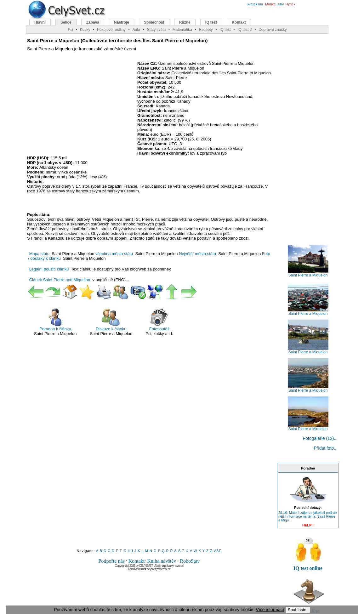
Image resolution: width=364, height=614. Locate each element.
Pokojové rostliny (111, 29)
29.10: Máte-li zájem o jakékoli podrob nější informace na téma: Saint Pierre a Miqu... (307, 516)
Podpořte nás (112, 561)
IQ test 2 (244, 29)
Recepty (206, 29)
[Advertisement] (80, 107)
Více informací (270, 609)
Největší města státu (197, 253)
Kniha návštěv (161, 561)
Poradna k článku (55, 319)
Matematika (182, 29)
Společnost (154, 22)
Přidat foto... (326, 448)
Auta (136, 29)
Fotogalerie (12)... (320, 438)
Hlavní (40, 22)
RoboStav (190, 561)
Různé (185, 22)
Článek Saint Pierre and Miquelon (59, 279)
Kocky (85, 29)
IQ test (211, 22)
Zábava (92, 22)
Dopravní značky (273, 29)
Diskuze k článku (111, 319)
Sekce (65, 22)
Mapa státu (39, 253)
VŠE (218, 551)
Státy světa (156, 29)
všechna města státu (114, 253)
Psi (70, 29)
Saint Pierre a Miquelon (308, 273)
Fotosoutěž (159, 319)
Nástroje (121, 22)
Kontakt (136, 561)
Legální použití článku (49, 269)
